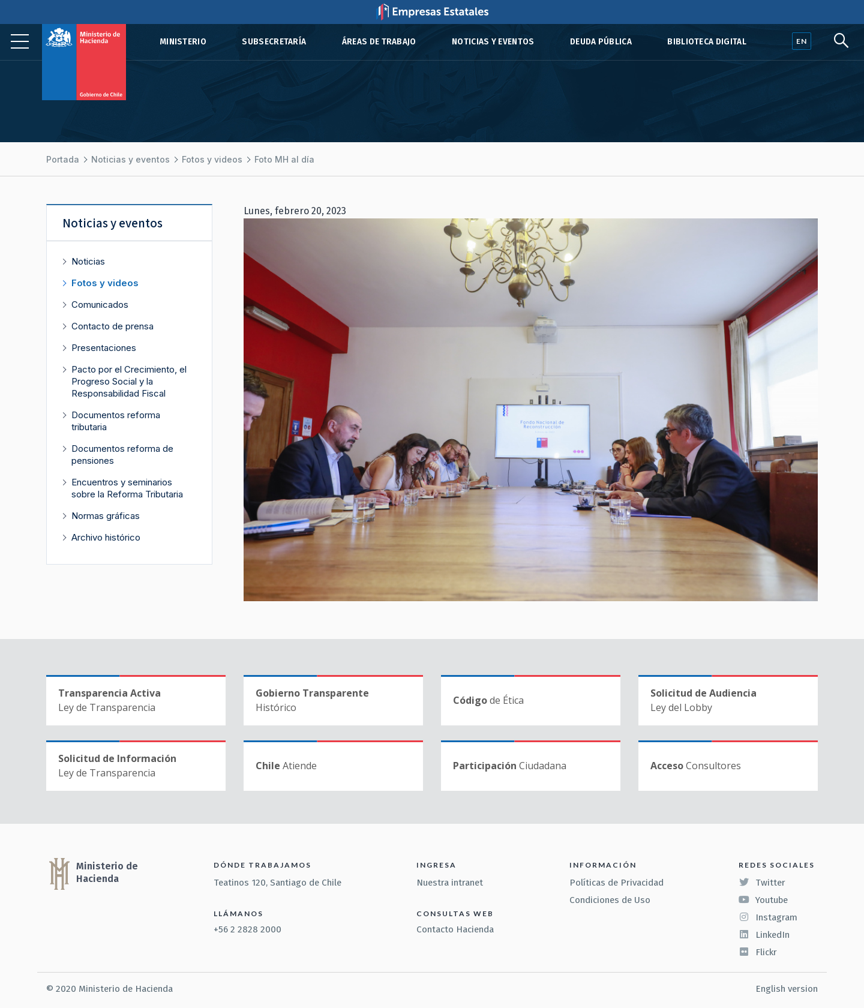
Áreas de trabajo (379, 42)
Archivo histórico (105, 537)
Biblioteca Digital (706, 42)
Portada (62, 159)
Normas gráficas (105, 515)
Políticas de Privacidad (616, 882)
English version (786, 988)
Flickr (758, 952)
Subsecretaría (274, 42)
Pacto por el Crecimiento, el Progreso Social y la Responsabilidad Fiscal (129, 381)
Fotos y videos (212, 159)
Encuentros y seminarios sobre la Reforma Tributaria (127, 488)
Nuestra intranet (449, 882)
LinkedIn (764, 934)
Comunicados (99, 304)
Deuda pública (601, 42)
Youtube (763, 900)
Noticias (88, 261)
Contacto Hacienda (455, 929)
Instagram (768, 917)
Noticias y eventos (493, 42)
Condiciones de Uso (609, 900)
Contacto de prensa (112, 326)
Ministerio (183, 42)
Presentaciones (103, 347)
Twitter (762, 882)
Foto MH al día (284, 159)
